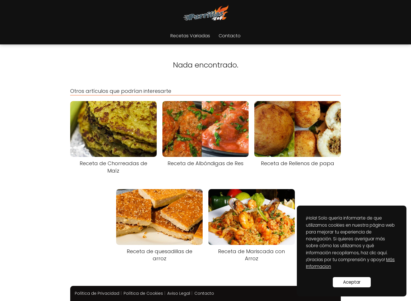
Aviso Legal (178, 293)
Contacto (230, 35)
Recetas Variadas (190, 35)
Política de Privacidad (97, 293)
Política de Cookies (143, 293)
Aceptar (351, 282)
